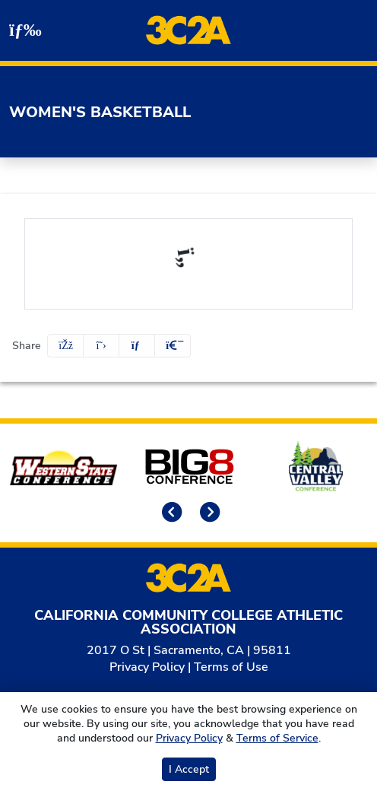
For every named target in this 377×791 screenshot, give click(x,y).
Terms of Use (231, 667)
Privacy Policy (147, 667)
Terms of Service (277, 738)
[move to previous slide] (169, 513)
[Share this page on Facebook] (65, 345)
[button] (172, 345)
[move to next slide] (207, 513)
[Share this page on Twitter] (101, 345)
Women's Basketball (100, 112)
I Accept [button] (189, 769)
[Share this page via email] (137, 345)
